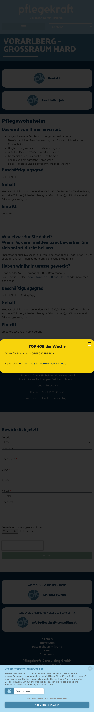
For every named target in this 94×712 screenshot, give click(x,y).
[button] (24, 691)
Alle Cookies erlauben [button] (47, 705)
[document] (47, 356)
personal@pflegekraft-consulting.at (45, 363)
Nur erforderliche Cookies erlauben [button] (47, 698)
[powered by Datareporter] (90, 670)
